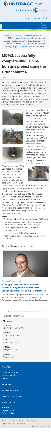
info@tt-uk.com (10, 349)
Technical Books (10, 390)
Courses (6, 378)
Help (26, 18)
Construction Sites (12, 396)
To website (8, 357)
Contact (46, 18)
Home (6, 35)
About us (36, 18)
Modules (6, 384)
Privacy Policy (8, 413)
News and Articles (33, 35)
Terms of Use (8, 402)
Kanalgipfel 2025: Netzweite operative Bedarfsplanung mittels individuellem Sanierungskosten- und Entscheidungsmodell (24, 287)
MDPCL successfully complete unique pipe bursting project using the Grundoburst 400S (24, 39)
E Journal (17, 35)
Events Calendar (9, 375)
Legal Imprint (8, 410)
